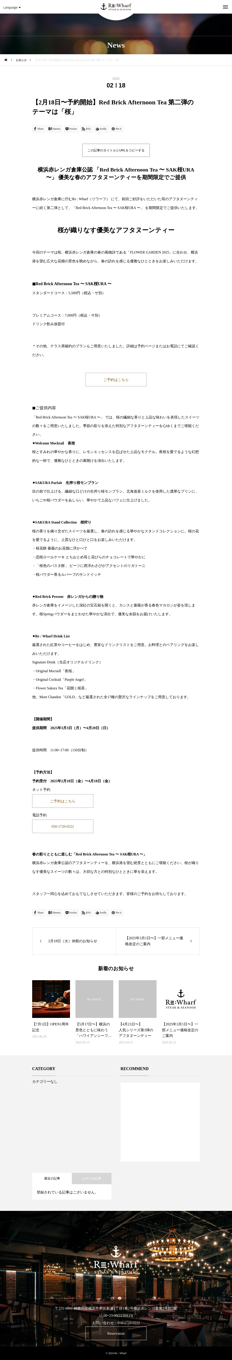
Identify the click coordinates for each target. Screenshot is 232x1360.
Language (12, 7)
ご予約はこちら (116, 380)
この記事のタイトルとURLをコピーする (116, 150)
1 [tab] (160, 1150)
